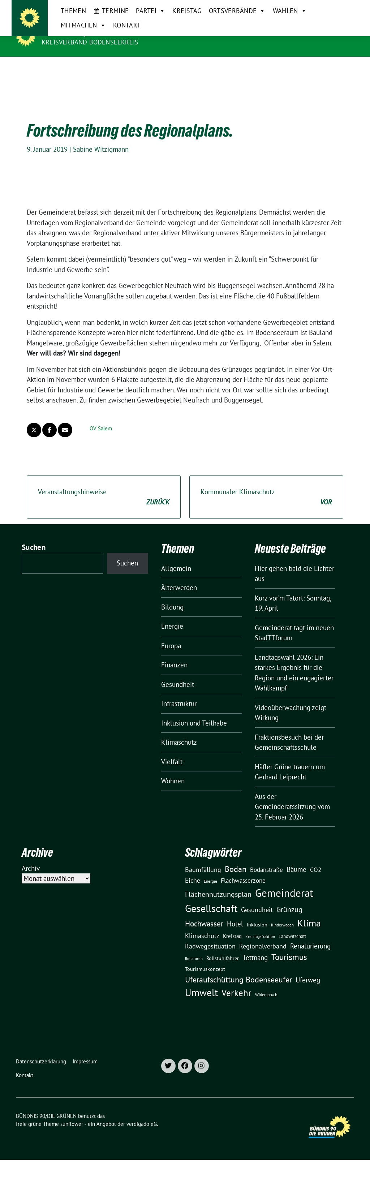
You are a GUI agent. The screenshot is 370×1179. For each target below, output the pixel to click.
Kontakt (59, 78)
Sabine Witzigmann (101, 143)
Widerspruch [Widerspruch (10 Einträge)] (266, 989)
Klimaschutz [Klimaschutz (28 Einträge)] (202, 930)
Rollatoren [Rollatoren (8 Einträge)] (194, 953)
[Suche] (331, 8)
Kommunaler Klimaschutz (266, 492)
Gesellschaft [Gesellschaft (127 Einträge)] (211, 902)
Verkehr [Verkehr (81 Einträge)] (236, 987)
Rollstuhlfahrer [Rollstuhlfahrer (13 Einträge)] (222, 953)
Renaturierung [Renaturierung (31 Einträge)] (310, 940)
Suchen (34, 542)
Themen (58, 64)
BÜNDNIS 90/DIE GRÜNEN (86, 31)
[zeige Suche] (341, 8)
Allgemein (176, 563)
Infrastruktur (179, 698)
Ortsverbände (222, 64)
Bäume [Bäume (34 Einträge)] (296, 863)
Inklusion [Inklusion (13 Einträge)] (257, 919)
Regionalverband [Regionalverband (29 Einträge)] (263, 940)
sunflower (71, 1118)
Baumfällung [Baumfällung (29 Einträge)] (203, 864)
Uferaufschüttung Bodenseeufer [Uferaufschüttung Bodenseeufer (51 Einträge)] (238, 974)
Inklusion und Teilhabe (194, 717)
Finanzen (174, 659)
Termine (100, 64)
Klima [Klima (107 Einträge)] (309, 917)
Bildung (172, 601)
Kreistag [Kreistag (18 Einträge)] (232, 930)
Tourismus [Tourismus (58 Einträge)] (289, 951)
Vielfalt (171, 756)
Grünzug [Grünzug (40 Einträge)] (289, 904)
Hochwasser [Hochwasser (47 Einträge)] (204, 918)
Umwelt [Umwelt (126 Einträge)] (201, 987)
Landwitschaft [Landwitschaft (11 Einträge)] (292, 931)
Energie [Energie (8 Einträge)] (210, 875)
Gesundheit (177, 679)
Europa (171, 640)
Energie (172, 620)
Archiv (31, 863)
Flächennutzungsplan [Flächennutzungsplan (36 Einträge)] (218, 888)
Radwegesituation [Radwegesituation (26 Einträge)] (210, 941)
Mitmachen (321, 64)
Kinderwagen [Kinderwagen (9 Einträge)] (282, 919)
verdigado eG (141, 1118)
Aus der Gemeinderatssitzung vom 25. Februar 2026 (292, 801)
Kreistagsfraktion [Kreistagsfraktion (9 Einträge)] (260, 931)
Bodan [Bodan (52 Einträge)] (235, 864)
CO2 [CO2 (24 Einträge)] (315, 864)
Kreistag (172, 64)
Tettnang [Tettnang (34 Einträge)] (255, 951)
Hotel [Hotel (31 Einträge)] (235, 918)
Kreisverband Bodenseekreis (90, 42)
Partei (135, 64)
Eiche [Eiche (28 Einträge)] (192, 875)
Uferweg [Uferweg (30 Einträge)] (308, 974)
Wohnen (173, 775)
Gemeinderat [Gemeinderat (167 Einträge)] (284, 887)
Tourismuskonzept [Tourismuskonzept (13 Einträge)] (205, 963)
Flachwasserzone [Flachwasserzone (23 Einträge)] (243, 875)
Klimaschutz (179, 736)
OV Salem (101, 422)
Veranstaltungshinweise (103, 492)
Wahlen (275, 64)
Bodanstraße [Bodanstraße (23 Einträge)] (266, 864)
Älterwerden (179, 582)
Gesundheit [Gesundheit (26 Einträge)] (257, 904)
